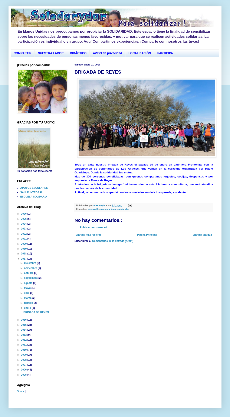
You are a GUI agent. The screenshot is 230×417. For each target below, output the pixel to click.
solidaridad (123, 209)
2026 (24, 213)
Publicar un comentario (94, 227)
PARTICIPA (165, 53)
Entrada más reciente (88, 234)
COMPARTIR (23, 53)
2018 (24, 253)
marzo (28, 297)
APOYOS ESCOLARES (34, 187)
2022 (24, 233)
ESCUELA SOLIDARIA (33, 196)
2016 (24, 319)
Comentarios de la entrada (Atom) (112, 241)
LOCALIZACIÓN (139, 53)
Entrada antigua (202, 234)
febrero (29, 302)
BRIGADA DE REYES (36, 312)
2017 (24, 258)
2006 (24, 369)
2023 (24, 228)
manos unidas (108, 209)
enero (28, 308)
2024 (24, 223)
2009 (24, 354)
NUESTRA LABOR (51, 53)
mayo (28, 287)
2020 (24, 243)
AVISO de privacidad (107, 53)
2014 (24, 329)
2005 (24, 374)
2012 (24, 339)
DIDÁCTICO (78, 53)
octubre (29, 273)
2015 (24, 324)
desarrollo (93, 209)
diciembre (30, 263)
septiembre (31, 277)
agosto (28, 283)
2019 (24, 248)
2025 (24, 218)
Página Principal (147, 234)
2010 (24, 349)
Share (20, 391)
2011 (24, 344)
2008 (24, 359)
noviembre (31, 268)
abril (27, 293)
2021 (24, 238)
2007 (24, 364)
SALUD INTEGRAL (31, 192)
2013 (24, 334)
